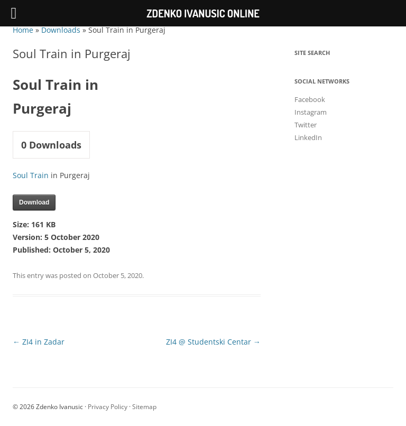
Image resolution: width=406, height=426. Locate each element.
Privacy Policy (107, 406)
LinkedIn (308, 137)
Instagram (310, 112)
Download (34, 202)
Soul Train (31, 175)
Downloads (60, 30)
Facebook (309, 99)
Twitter (305, 124)
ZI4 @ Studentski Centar (213, 342)
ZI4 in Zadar (38, 342)
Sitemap (144, 406)
